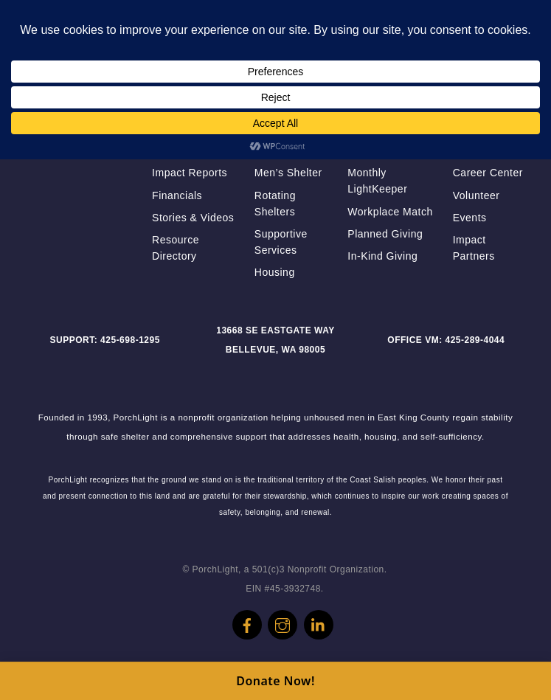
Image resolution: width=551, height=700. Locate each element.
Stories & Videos (193, 217)
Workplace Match (389, 212)
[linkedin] (318, 620)
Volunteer (476, 195)
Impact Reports (189, 173)
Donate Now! (275, 681)
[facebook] (247, 620)
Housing (274, 272)
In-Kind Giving (382, 256)
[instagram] (282, 620)
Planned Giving (385, 234)
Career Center (488, 173)
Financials (177, 195)
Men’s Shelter (288, 173)
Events (470, 217)
